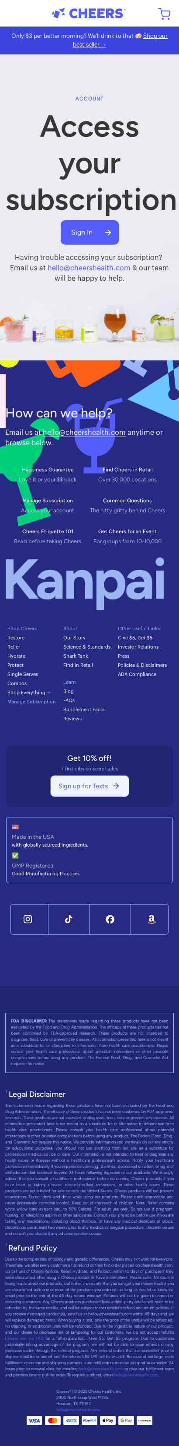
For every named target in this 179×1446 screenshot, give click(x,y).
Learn (69, 682)
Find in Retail (78, 665)
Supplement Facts (83, 709)
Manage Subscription (31, 701)
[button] (13, 13)
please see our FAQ (25, 1339)
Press (123, 656)
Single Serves (22, 674)
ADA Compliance (137, 674)
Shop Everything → (29, 692)
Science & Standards (86, 647)
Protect (15, 665)
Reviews (72, 718)
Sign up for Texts (83, 786)
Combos (17, 683)
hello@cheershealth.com (89, 268)
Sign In (82, 232)
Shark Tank (75, 656)
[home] (89, 13)
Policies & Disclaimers (142, 665)
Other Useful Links (139, 628)
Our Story (74, 638)
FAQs (69, 700)
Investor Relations (138, 647)
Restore (15, 638)
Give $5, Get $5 (135, 638)
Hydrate (16, 656)
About (70, 628)
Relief (13, 647)
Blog (68, 691)
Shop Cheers (22, 628)
